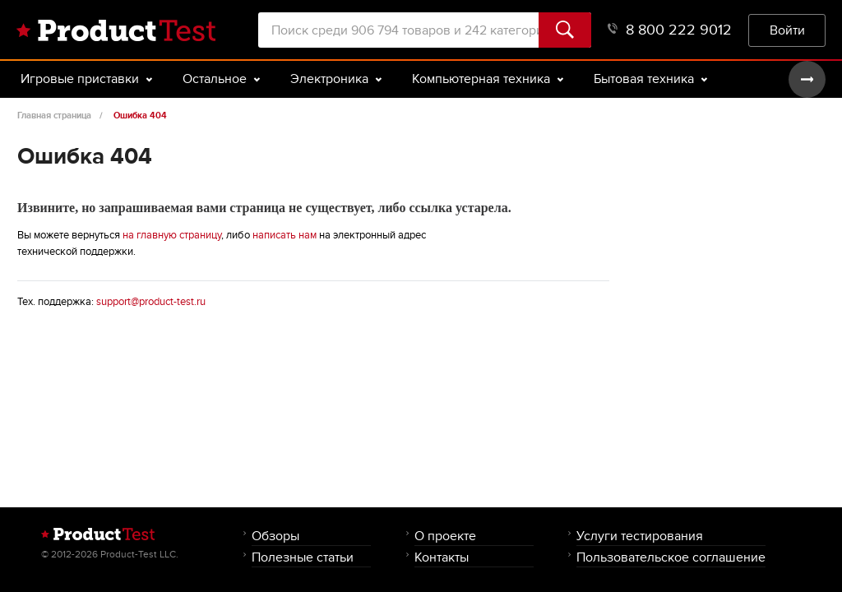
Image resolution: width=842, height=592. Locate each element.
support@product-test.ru (151, 301)
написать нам (284, 235)
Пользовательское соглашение (671, 557)
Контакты (441, 557)
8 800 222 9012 (670, 30)
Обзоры (275, 535)
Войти (787, 30)
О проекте (445, 535)
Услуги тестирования (639, 535)
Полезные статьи (303, 557)
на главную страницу (172, 235)
